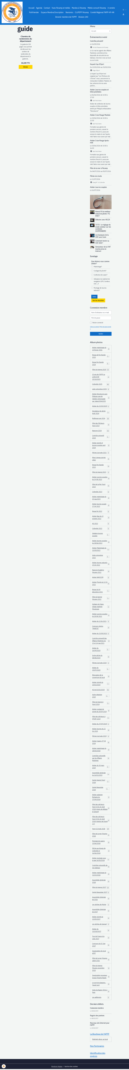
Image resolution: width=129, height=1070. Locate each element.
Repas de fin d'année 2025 (100, 356)
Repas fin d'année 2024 (100, 363)
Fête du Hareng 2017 (100, 888)
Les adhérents (100, 998)
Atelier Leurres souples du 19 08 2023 (100, 478)
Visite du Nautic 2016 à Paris (100, 992)
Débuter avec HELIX (102, 219)
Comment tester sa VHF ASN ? (102, 242)
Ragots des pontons (97, 1016)
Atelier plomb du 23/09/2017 (100, 918)
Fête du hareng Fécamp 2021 (100, 598)
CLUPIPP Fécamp (82, 12)
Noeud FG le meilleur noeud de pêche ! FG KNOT (102, 213)
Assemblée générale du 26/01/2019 (100, 774)
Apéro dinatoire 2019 (100, 696)
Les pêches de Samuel (100, 925)
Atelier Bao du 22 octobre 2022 (100, 517)
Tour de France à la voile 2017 (100, 938)
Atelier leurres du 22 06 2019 (100, 730)
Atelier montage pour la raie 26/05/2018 (101, 860)
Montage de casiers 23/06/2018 (100, 843)
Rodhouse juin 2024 (100, 418)
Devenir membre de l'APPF (66, 17)
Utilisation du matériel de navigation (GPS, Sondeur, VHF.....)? (102, 281)
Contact (47, 8)
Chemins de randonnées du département (25, 38)
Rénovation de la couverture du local (100, 676)
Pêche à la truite (96, 176)
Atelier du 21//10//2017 (100, 931)
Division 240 (83, 17)
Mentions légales (56, 1067)
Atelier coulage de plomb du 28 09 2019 (100, 711)
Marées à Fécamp (79, 8)
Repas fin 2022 (100, 511)
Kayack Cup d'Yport (97, 64)
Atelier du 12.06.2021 (100, 622)
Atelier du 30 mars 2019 (100, 767)
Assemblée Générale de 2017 (100, 911)
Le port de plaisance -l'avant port (100, 984)
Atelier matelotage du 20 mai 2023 (100, 498)
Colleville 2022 (100, 529)
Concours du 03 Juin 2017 (100, 945)
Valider (101, 334)
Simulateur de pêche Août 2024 (100, 412)
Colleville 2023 (100, 492)
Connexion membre (97, 1009)
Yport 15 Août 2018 (100, 829)
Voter (94, 297)
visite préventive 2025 (100, 389)
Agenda (39, 8)
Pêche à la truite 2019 (100, 737)
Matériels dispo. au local (100, 1040)
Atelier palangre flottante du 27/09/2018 (100, 797)
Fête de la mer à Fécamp (99, 168)
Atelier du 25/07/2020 (100, 669)
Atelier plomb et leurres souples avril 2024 (100, 445)
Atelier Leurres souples (98, 187)
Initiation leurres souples (100, 535)
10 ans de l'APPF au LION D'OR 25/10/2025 (101, 377)
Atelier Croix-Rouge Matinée (100, 115)
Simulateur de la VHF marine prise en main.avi (103, 249)
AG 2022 (100, 524)
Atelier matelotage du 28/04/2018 (100, 750)
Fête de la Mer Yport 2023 (100, 486)
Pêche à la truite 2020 (100, 663)
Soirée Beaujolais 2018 (100, 789)
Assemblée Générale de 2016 (100, 899)
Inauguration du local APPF (100, 953)
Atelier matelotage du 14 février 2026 (100, 349)
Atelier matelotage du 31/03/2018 (100, 874)
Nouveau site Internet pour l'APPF (99, 1025)
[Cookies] (4, 1066)
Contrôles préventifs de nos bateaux (100, 867)
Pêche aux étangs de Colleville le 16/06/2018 (100, 851)
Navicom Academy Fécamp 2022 (100, 571)
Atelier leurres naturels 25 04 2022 (100, 564)
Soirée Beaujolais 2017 (100, 893)
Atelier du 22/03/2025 (100, 406)
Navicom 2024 (100, 431)
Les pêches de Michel (100, 905)
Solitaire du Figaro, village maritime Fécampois (101, 607)
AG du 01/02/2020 (100, 690)
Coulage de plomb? (100, 271)
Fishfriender (34, 12)
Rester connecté (97, 323)
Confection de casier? (100, 275)
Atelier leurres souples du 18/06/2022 (100, 542)
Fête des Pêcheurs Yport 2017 (100, 424)
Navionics (69, 12)
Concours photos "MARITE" (100, 628)
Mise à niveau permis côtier (100, 459)
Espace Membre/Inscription (52, 12)
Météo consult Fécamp (97, 8)
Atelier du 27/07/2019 (100, 724)
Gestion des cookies (71, 1067)
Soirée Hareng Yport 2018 (100, 782)
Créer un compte (94, 327)
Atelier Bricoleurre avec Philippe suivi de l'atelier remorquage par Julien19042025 (101, 397)
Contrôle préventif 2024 (100, 437)
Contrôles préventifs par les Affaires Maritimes (101, 758)
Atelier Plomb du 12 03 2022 (100, 584)
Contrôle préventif (96, 41)
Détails (25, 67)
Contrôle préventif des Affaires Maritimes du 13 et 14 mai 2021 (100, 641)
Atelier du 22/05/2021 (100, 634)
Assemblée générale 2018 (100, 882)
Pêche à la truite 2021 (100, 453)
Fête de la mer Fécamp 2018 (100, 835)
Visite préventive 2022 (100, 557)
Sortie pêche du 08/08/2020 (100, 657)
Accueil (31, 8)
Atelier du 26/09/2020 (100, 650)
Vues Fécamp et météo (61, 8)
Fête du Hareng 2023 (100, 472)
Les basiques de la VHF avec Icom (102, 236)
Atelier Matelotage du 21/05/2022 (100, 549)
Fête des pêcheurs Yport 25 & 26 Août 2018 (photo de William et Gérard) (101, 808)
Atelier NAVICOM (100, 578)
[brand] (12, 12)
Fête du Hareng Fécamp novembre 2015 (100, 968)
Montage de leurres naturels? (100, 289)
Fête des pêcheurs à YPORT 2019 (100, 718)
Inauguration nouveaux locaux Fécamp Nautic (100, 977)
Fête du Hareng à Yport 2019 (100, 703)
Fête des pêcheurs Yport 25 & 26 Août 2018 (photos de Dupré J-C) (101, 821)
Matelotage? (98, 267)
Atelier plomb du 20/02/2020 (100, 684)
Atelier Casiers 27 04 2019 (100, 743)
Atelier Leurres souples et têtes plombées (99, 91)
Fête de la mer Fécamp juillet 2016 (100, 960)
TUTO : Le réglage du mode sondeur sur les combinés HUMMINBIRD (103, 228)
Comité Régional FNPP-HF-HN (102, 12)
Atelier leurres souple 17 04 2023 (100, 505)
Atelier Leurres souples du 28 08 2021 (100, 615)
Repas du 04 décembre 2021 (100, 591)
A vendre (111, 8)
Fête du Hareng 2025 (100, 370)
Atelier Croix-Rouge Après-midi (99, 141)
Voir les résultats (98, 300)
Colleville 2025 (100, 384)
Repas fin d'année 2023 (100, 466)
